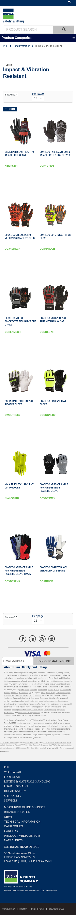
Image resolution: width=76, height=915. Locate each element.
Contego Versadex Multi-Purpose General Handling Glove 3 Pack (19, 570)
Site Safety (12, 795)
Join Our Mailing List (54, 661)
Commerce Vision (49, 890)
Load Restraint (16, 786)
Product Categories (17, 38)
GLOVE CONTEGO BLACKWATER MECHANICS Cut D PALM (20, 321)
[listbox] (38, 98)
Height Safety (15, 791)
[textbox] (28, 30)
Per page (38, 93)
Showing (11, 94)
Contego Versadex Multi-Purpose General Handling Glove (54, 487)
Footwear (12, 776)
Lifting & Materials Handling (27, 781)
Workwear (12, 772)
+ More (7, 64)
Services (10, 800)
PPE (6, 767)
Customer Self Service (25, 890)
